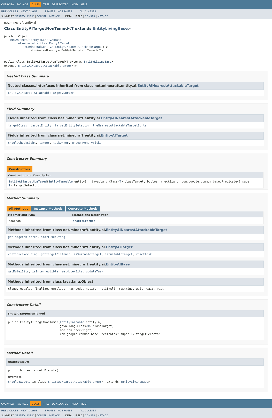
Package (22, 4)
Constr (42, 16)
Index (75, 4)
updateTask (94, 271)
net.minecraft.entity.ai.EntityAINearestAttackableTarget (62, 46)
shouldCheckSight (22, 142)
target (44, 142)
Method (54, 16)
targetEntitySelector (72, 125)
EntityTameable (60, 181)
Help (84, 4)
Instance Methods (48, 208)
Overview (7, 4)
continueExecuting (22, 254)
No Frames (64, 11)
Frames (50, 11)
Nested (20, 16)
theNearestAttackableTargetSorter (120, 125)
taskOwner (61, 142)
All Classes (88, 11)
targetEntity (41, 125)
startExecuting (53, 237)
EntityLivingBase (110, 28)
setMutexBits (72, 271)
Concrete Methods (83, 208)
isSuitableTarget (87, 254)
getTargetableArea (22, 237)
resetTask (144, 254)
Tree (46, 4)
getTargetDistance (55, 254)
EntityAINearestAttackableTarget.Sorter (41, 92)
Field (30, 16)
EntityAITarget (114, 135)
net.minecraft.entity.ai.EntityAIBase (35, 39)
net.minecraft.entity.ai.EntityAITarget (42, 43)
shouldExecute (84, 221)
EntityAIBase (118, 264)
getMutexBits (18, 271)
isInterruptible (45, 271)
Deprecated (60, 4)
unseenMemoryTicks (86, 142)
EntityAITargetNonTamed (28, 181)
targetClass (17, 125)
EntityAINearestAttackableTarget (44, 65)
